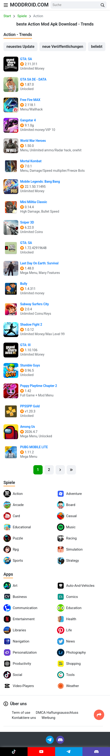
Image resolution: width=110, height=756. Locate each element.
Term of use (21, 713)
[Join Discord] (60, 739)
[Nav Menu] (5, 5)
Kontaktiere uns (24, 718)
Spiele (9, 482)
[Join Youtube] (41, 751)
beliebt (96, 46)
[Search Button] (103, 5)
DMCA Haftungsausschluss (57, 713)
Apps (8, 574)
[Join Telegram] (50, 739)
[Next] (60, 469)
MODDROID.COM (29, 5)
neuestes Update (20, 46)
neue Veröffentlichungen (62, 46)
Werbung (48, 718)
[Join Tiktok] (14, 751)
